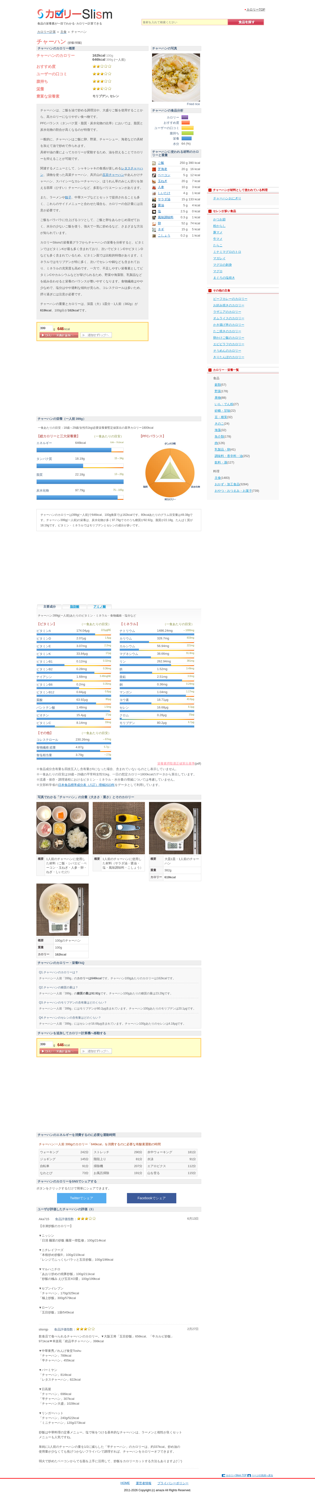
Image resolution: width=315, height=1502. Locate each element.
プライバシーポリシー (173, 1483)
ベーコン (164, 175)
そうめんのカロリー (227, 350)
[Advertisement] (76, 379)
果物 (218, 397)
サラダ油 (164, 199)
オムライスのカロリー (228, 318)
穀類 (218, 384)
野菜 (218, 391)
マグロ (218, 271)
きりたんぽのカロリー (228, 357)
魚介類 (219, 436)
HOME (125, 1483)
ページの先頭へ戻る (262, 1475)
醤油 (161, 205)
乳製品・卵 (222, 449)
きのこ (219, 423)
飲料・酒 (221, 462)
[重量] (46, 328)
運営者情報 (143, 1483)
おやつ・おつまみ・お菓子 (233, 491)
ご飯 (161, 163)
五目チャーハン (113, 175)
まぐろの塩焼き (224, 277)
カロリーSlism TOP (236, 1475)
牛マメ (218, 239)
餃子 (68, 197)
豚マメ (218, 232)
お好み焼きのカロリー (228, 305)
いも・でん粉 (224, 404)
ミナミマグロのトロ (227, 252)
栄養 (40, 89)
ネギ (161, 229)
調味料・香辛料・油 (229, 456)
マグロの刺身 (222, 265)
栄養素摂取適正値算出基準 (176, 763)
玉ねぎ (162, 181)
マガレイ (219, 258)
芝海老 (162, 169)
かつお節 (219, 219)
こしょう (164, 235)
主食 (218, 478)
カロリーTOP (255, 9)
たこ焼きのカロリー (227, 331)
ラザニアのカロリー (227, 312)
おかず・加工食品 (227, 484)
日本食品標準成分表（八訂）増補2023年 (86, 785)
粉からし (219, 226)
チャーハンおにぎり (227, 198)
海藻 (218, 430)
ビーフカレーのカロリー (230, 299)
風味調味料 (165, 217)
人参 (161, 187)
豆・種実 (221, 417)
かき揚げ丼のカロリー (228, 325)
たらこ (218, 245)
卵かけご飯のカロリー (228, 337)
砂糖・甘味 (222, 410)
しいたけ (164, 193)
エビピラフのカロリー (228, 344)
